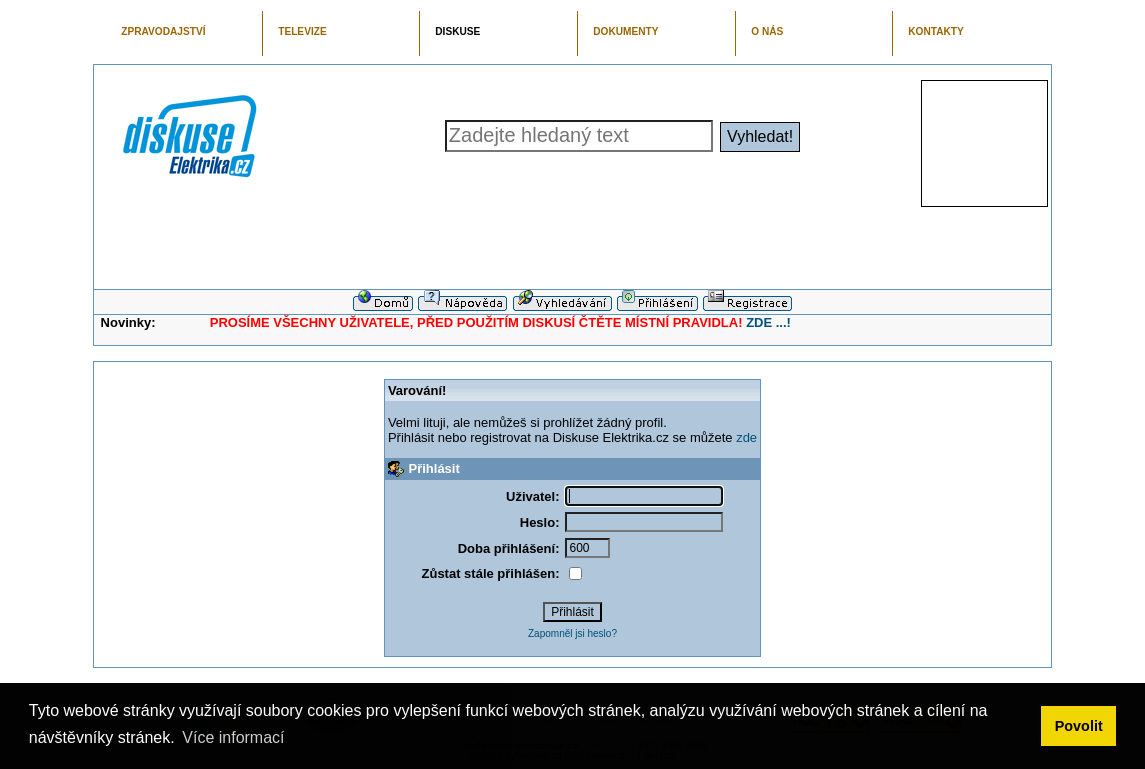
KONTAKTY (936, 31)
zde (746, 437)
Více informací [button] (233, 737)
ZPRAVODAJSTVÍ (163, 31)
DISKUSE (457, 31)
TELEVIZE (302, 31)
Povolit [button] (1079, 726)
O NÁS (767, 31)
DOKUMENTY (625, 31)
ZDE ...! (768, 322)
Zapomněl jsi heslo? (572, 633)
